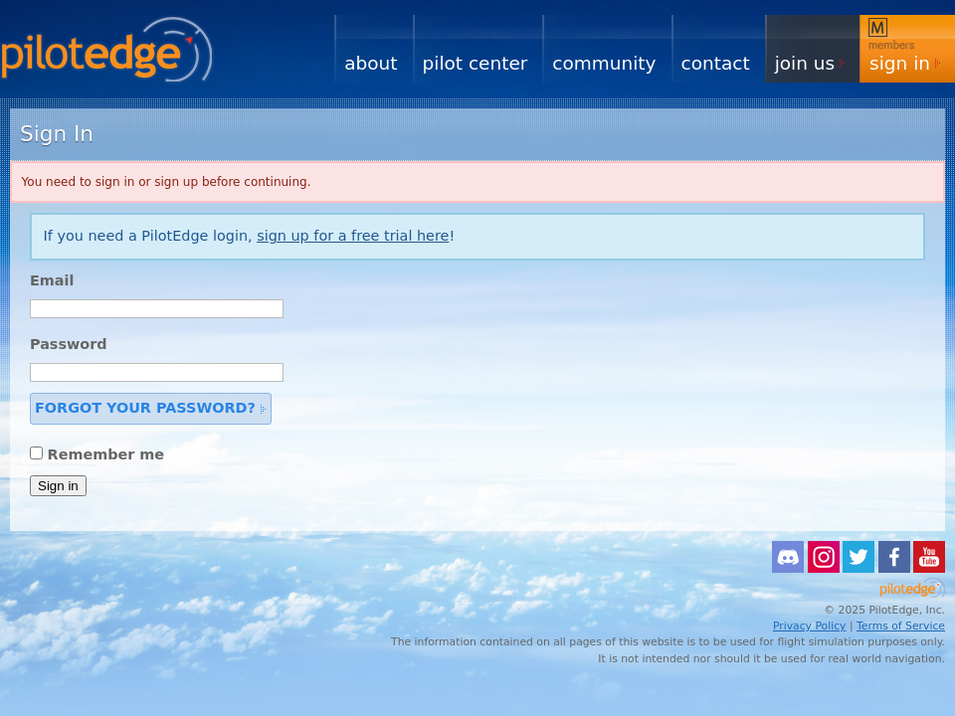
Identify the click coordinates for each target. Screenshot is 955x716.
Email (52, 280)
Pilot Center (475, 63)
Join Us (805, 63)
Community (604, 63)
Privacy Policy (810, 626)
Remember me (106, 454)
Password (68, 344)
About (370, 63)
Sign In (899, 63)
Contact (715, 63)
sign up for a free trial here (353, 236)
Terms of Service (901, 626)
